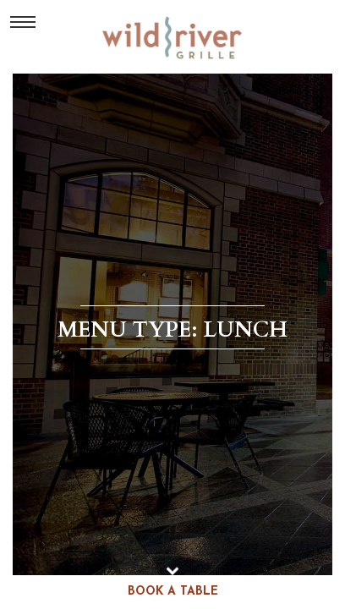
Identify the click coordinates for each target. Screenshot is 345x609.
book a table (173, 591)
